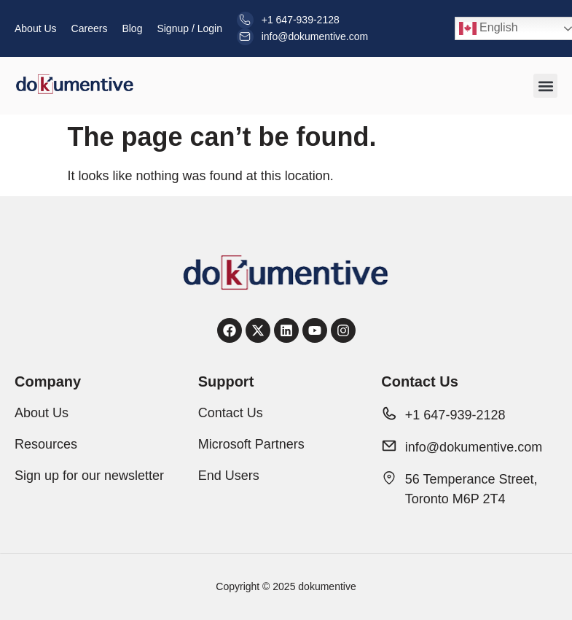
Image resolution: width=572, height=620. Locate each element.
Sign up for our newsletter (89, 475)
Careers (89, 28)
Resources (46, 444)
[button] (545, 86)
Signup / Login (189, 28)
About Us (36, 28)
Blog (132, 28)
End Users (228, 475)
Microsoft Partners (251, 444)
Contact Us (230, 413)
